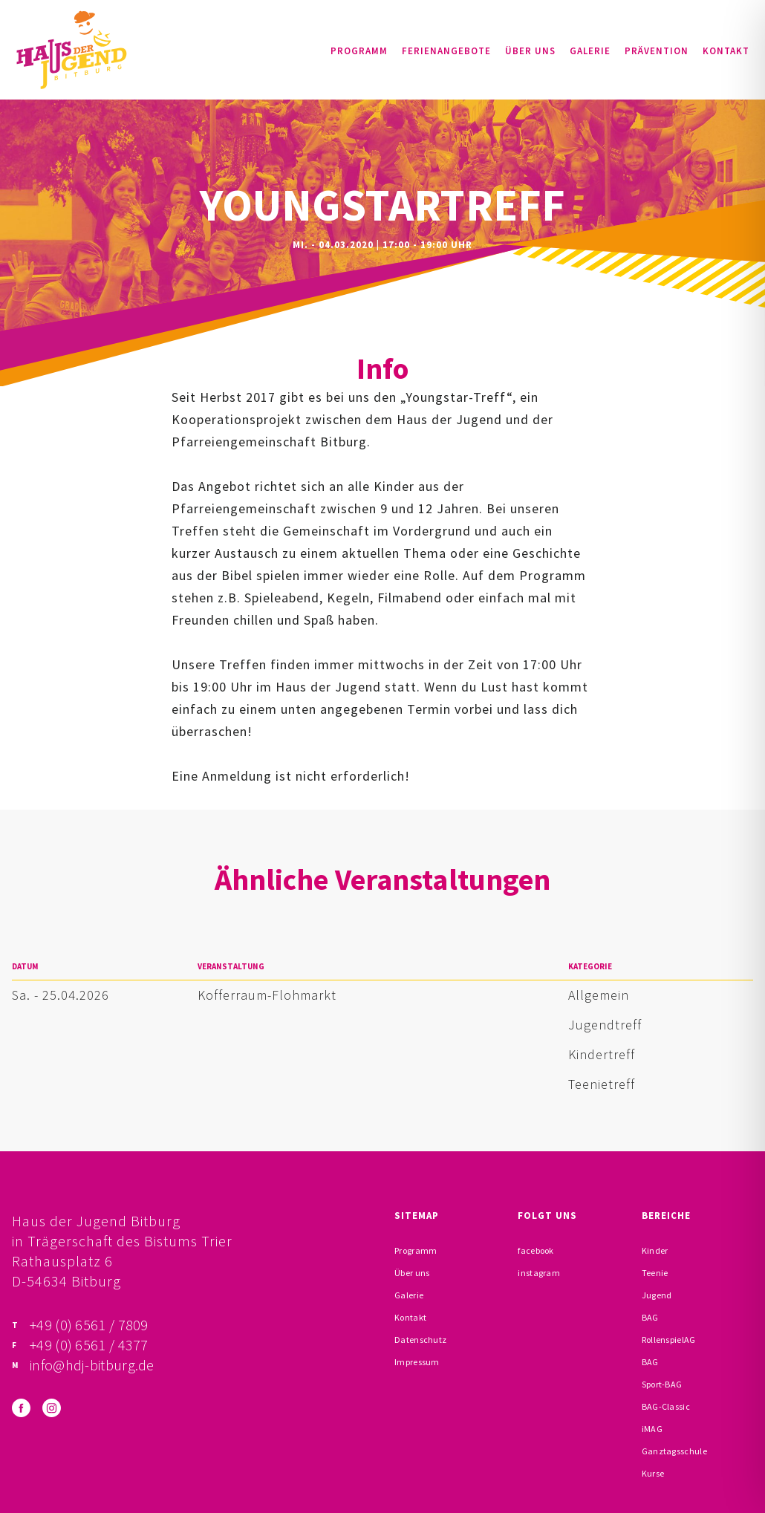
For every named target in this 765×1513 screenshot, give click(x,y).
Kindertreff (601, 1054)
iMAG (652, 1428)
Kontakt (726, 51)
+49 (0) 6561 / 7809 (89, 1324)
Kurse (653, 1473)
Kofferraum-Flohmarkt (267, 994)
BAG (650, 1317)
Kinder (655, 1250)
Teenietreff (601, 1084)
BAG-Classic (666, 1406)
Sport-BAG (662, 1384)
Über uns (530, 51)
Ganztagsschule (674, 1451)
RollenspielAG (669, 1339)
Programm (359, 51)
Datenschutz (420, 1339)
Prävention (656, 51)
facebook (535, 1250)
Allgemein (598, 994)
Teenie (655, 1272)
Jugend (657, 1295)
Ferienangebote (446, 51)
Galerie (590, 51)
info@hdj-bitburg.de (92, 1365)
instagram (539, 1272)
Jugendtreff (605, 1024)
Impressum (417, 1361)
